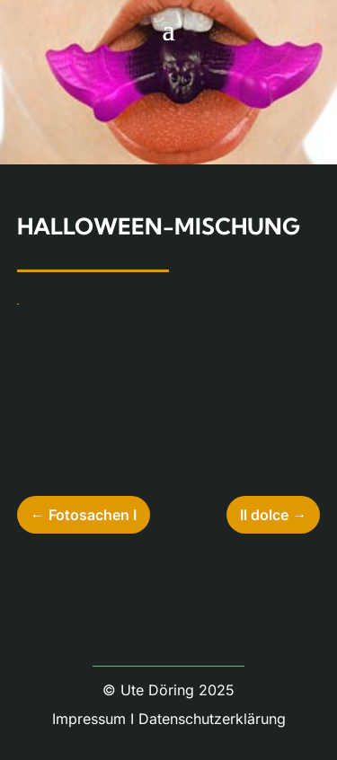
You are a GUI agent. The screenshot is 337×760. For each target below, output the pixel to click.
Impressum (89, 719)
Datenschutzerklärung (212, 719)
